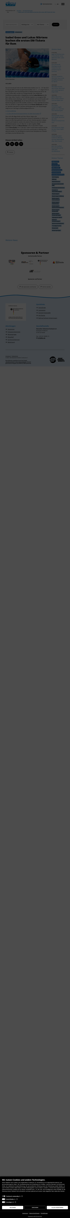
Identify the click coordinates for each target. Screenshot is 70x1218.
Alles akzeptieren (57, 1207)
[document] (35, 1186)
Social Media (10, 1199)
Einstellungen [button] (44, 1213)
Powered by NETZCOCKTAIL (35, 1216)
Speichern (35, 1207)
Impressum (25, 1213)
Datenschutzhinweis (34, 1213)
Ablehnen (13, 1207)
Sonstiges (9, 1202)
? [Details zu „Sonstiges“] (15, 1202)
